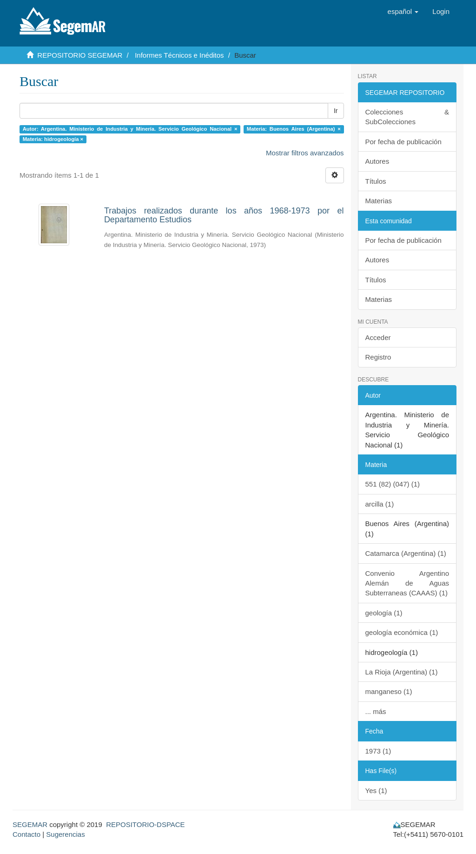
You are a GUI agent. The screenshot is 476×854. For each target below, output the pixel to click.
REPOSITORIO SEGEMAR (79, 55)
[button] (403, 11)
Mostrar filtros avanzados (305, 153)
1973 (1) (378, 751)
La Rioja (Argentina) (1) (401, 672)
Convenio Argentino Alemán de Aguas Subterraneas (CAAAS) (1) (407, 583)
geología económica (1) (401, 632)
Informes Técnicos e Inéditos (179, 55)
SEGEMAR (30, 824)
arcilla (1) (379, 504)
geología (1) (384, 613)
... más (375, 711)
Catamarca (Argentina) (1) (405, 553)
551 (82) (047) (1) (392, 484)
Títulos (375, 181)
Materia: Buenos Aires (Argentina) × (294, 129)
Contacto (26, 834)
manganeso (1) (388, 691)
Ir (336, 110)
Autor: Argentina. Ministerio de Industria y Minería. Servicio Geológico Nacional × (130, 129)
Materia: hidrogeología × (53, 139)
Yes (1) (376, 790)
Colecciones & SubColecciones (407, 117)
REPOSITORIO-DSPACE (145, 824)
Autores (377, 161)
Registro (378, 357)
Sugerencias (65, 834)
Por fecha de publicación (403, 142)
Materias (378, 201)
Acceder (378, 337)
